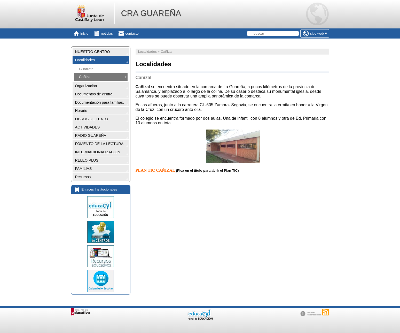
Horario (81, 111)
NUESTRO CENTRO (92, 52)
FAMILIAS (83, 168)
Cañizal (85, 77)
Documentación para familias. (99, 102)
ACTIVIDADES (87, 127)
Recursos (83, 177)
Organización (86, 86)
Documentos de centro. (94, 94)
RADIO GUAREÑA (90, 135)
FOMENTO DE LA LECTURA (99, 144)
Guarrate (86, 69)
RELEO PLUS (86, 160)
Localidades (85, 60)
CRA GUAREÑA (151, 13)
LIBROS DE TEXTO (91, 119)
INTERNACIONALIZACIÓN (97, 152)
